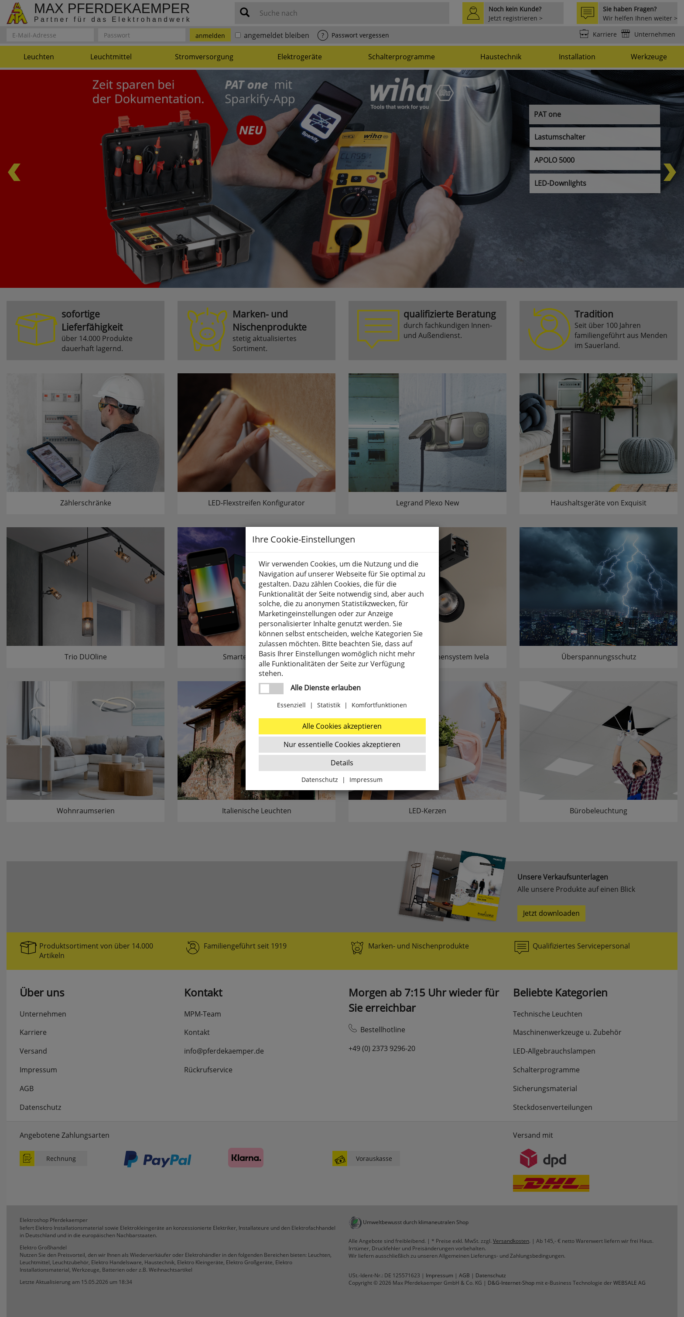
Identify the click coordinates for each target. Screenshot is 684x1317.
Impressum (366, 779)
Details (342, 763)
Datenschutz (319, 779)
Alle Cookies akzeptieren (342, 726)
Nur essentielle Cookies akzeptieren (342, 744)
